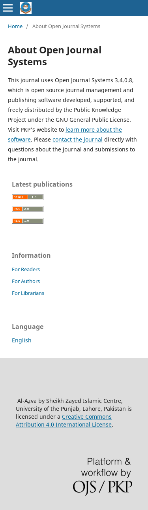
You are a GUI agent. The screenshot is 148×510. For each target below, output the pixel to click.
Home (15, 26)
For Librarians (28, 293)
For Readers (26, 269)
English (22, 340)
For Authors (26, 281)
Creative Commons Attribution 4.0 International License (64, 420)
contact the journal (77, 139)
